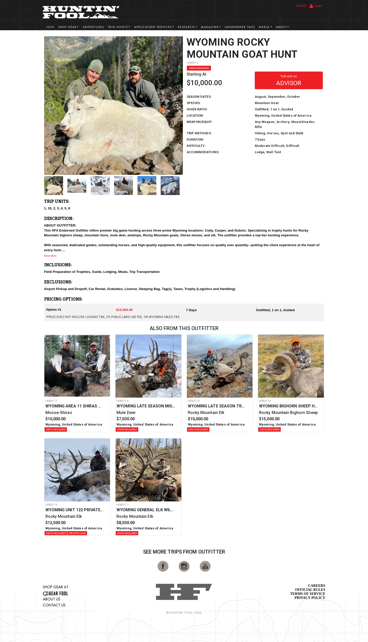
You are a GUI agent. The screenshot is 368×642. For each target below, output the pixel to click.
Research (186, 27)
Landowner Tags (240, 27)
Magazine (210, 27)
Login (315, 6)
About (281, 27)
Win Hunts (118, 27)
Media (264, 27)
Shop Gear (67, 27)
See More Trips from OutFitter (184, 552)
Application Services (153, 27)
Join (50, 27)
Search (301, 6)
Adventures (93, 27)
